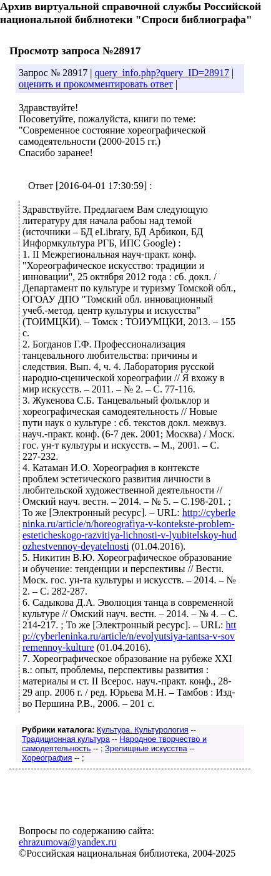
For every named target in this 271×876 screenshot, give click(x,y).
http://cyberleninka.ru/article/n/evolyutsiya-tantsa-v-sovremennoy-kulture (129, 636)
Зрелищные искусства (146, 748)
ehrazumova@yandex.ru (67, 842)
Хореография (47, 757)
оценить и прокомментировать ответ (96, 84)
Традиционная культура (66, 739)
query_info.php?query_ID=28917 (161, 72)
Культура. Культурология (143, 729)
